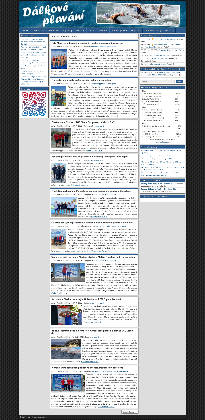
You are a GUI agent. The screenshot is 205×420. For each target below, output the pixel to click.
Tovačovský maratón (159, 64)
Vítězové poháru (119, 30)
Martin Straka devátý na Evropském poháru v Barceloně (81, 79)
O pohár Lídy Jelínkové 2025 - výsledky (156, 156)
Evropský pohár (98, 46)
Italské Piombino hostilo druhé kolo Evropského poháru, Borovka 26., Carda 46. (92, 332)
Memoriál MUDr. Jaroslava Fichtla (171, 50)
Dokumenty (53, 30)
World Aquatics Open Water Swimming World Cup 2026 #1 (160, 73)
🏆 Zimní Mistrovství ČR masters (163, 39)
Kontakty (169, 30)
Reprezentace (122, 226)
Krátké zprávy (110, 46)
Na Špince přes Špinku (160, 58)
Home (25, 30)
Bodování (80, 30)
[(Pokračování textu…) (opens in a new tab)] (98, 216)
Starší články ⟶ (130, 411)
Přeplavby (136, 30)
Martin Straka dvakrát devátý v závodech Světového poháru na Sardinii (33, 41)
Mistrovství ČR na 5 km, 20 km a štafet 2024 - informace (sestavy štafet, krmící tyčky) (162, 168)
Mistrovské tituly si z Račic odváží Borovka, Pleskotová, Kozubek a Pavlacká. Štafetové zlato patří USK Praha (33, 80)
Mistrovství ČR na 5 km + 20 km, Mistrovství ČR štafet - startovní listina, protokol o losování (162, 174)
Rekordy (103, 30)
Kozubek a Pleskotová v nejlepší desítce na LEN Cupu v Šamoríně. (86, 299)
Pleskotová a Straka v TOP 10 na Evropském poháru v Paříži (83, 122)
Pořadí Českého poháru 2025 (154, 87)
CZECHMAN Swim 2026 (160, 55)
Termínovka (38, 30)
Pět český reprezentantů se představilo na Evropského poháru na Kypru (89, 156)
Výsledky (67, 30)
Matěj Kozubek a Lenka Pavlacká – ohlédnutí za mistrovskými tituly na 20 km (34, 54)
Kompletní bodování (162, 142)
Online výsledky (27, 88)
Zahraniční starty (153, 30)
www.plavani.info (40, 417)
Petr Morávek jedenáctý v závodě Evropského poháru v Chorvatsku (87, 42)
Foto (92, 30)
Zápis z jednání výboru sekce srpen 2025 (157, 159)
